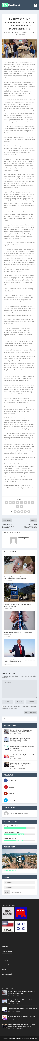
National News (7, 965)
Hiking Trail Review (10, 838)
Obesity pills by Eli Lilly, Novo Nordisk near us (22, 755)
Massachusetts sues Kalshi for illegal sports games (22, 747)
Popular (4, 969)
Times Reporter (15, 32)
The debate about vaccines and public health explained (17, 605)
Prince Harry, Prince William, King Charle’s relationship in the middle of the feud (22, 764)
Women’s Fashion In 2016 (12, 832)
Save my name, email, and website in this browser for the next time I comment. (19, 707)
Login (6, 892)
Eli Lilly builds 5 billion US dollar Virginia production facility (20, 739)
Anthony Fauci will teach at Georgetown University (18, 633)
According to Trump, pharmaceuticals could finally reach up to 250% (19, 661)
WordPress (33, 1038)
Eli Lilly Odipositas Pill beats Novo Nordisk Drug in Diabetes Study (21, 731)
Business (20, 750)
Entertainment (21, 768)
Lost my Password (16, 892)
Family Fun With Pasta (11, 826)
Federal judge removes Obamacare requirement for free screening (16, 577)
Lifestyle (5, 960)
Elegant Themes (15, 1038)
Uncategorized (7, 974)
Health (33, 32)
